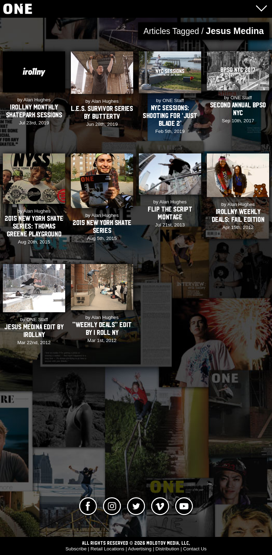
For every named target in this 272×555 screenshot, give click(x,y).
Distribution (167, 548)
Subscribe (76, 548)
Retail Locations (107, 548)
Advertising (139, 548)
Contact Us (194, 548)
